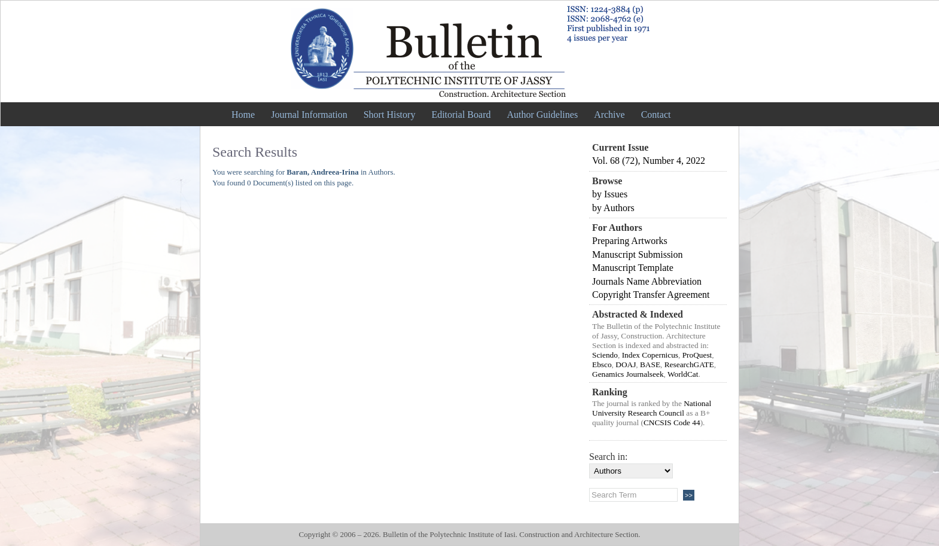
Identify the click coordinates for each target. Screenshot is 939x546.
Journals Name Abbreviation (647, 281)
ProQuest (697, 354)
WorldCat (683, 374)
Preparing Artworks (629, 241)
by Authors (613, 208)
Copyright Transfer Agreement (650, 294)
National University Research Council (651, 408)
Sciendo (605, 354)
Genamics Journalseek (628, 374)
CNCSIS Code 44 (672, 422)
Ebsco (602, 364)
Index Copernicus (650, 354)
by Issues (609, 194)
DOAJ (625, 364)
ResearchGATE (689, 364)
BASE (650, 364)
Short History (390, 114)
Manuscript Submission (637, 254)
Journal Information (309, 114)
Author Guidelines (542, 114)
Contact (656, 114)
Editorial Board (460, 114)
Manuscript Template (632, 268)
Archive (609, 114)
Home (243, 114)
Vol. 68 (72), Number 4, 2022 (648, 160)
